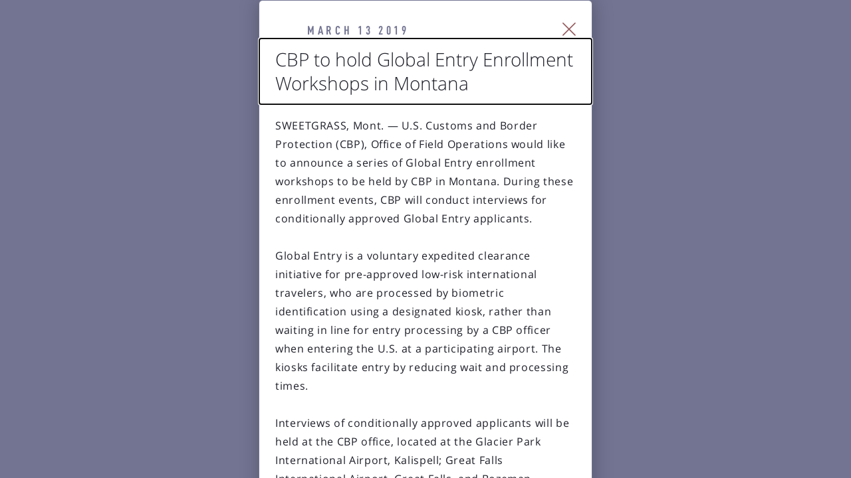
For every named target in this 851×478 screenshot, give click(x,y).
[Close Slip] (722, 46)
